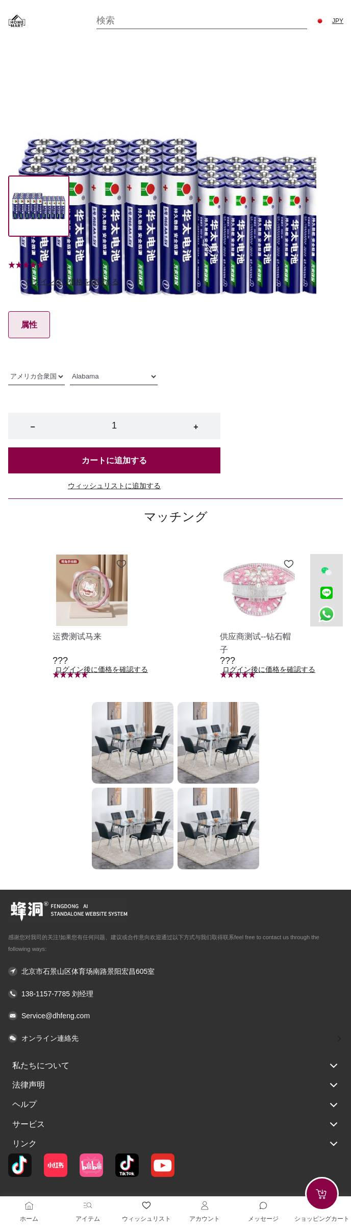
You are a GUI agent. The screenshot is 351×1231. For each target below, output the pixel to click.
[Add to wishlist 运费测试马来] (121, 564)
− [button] (32, 426)
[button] (320, 21)
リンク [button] (175, 1144)
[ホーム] (29, 1205)
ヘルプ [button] (175, 1105)
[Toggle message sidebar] (263, 1205)
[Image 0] (38, 206)
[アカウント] (204, 1205)
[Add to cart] (322, 1194)
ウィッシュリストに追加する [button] (114, 486)
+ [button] (195, 426)
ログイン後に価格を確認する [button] (72, 282)
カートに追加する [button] (114, 460)
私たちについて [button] (175, 1066)
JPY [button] (337, 20)
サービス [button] (175, 1124)
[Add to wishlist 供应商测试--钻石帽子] (288, 564)
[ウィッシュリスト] (146, 1205)
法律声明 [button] (175, 1085)
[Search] (201, 20)
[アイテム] (88, 1205)
